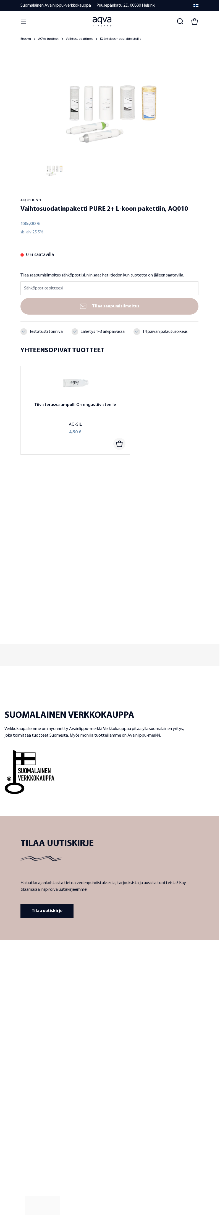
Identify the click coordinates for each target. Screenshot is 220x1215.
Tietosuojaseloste (43, 1179)
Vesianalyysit (120, 1078)
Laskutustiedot (32, 1144)
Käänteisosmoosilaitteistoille (120, 39)
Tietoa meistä (31, 1040)
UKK (23, 1105)
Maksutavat (29, 1128)
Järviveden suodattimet (128, 1055)
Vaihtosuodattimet (79, 39)
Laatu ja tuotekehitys (37, 1047)
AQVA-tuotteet (48, 39)
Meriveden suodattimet (128, 1063)
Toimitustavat (31, 1136)
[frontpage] (70, 967)
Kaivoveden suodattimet (129, 1047)
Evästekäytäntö (96, 1179)
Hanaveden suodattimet (129, 1040)
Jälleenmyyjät (31, 1055)
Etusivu (25, 39)
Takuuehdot (30, 1120)
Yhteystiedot (30, 1097)
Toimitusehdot (32, 1113)
